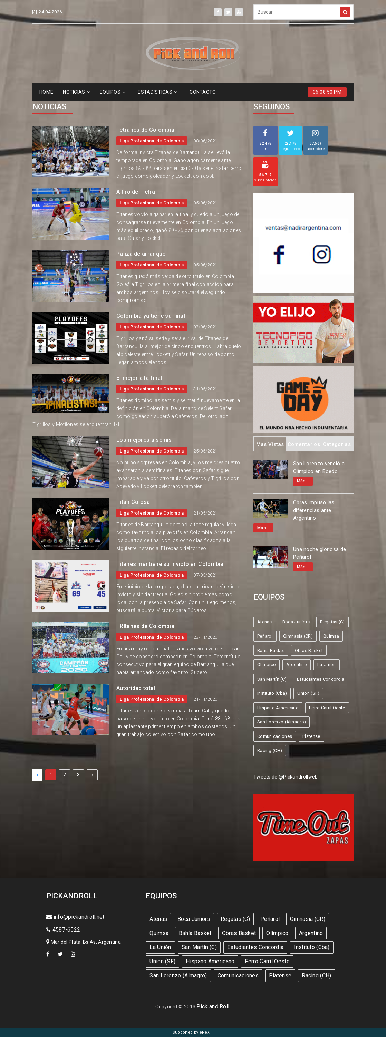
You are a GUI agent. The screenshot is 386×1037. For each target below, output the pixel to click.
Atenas (264, 621)
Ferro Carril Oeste (327, 707)
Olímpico (266, 664)
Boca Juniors (296, 621)
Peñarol (265, 636)
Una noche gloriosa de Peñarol (319, 553)
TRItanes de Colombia (145, 626)
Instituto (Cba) (272, 693)
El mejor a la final (139, 378)
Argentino (296, 664)
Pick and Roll (212, 1006)
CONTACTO (203, 92)
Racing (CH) (269, 750)
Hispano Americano (278, 707)
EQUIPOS (112, 92)
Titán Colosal (134, 502)
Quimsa (331, 636)
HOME (46, 92)
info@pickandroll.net (75, 917)
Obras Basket (309, 650)
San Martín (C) (272, 679)
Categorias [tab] (337, 444)
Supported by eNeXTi (193, 1032)
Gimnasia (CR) (298, 636)
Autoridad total (135, 688)
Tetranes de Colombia (145, 129)
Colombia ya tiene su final (150, 316)
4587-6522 (63, 929)
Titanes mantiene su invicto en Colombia (170, 564)
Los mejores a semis (144, 440)
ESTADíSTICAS (157, 92)
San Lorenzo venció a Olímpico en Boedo (319, 467)
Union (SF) (308, 693)
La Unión (326, 664)
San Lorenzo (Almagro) (281, 721)
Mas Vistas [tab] (270, 444)
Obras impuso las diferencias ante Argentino (314, 510)
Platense (311, 736)
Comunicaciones (274, 736)
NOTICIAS (76, 92)
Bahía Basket (270, 650)
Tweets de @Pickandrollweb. (286, 777)
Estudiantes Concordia (320, 679)
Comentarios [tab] (304, 444)
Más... (303, 481)
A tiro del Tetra (135, 192)
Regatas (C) (332, 621)
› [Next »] (92, 774)
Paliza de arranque (140, 254)
